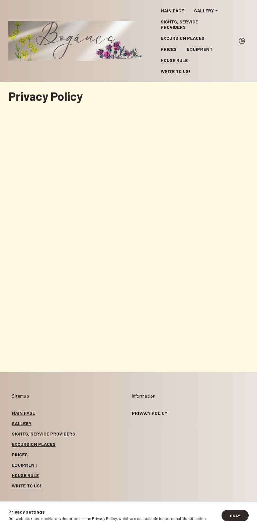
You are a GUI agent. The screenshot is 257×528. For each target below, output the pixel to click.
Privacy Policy (149, 413)
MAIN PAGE (172, 10)
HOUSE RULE (174, 60)
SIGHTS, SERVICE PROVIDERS (179, 24)
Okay (235, 515)
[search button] (242, 41)
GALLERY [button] (204, 10)
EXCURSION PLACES (182, 38)
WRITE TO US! (175, 71)
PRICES (169, 49)
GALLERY (21, 423)
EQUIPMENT (199, 49)
